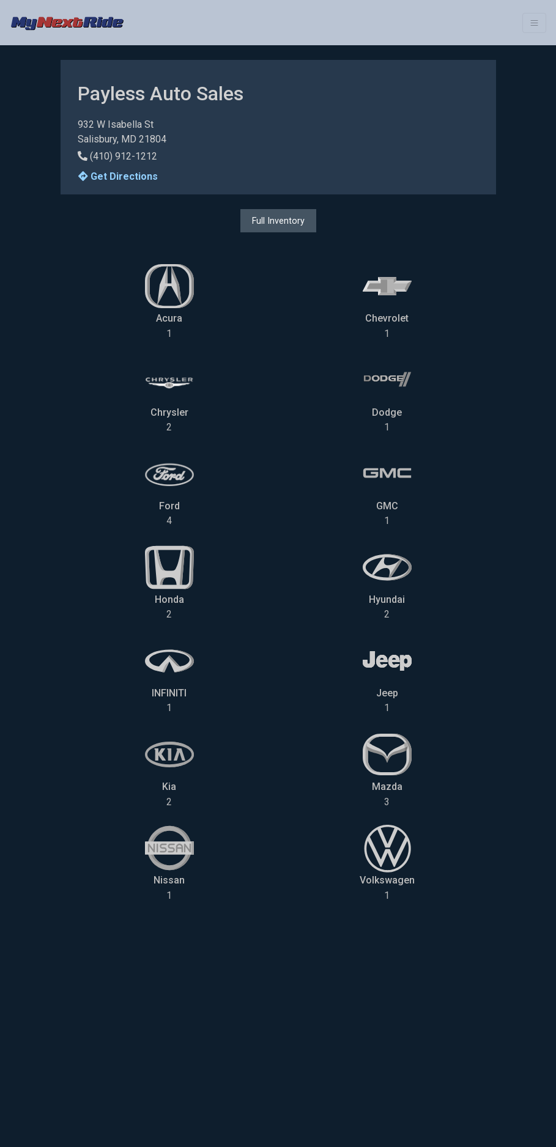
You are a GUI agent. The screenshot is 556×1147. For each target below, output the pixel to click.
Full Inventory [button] (278, 221)
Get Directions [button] (118, 176)
